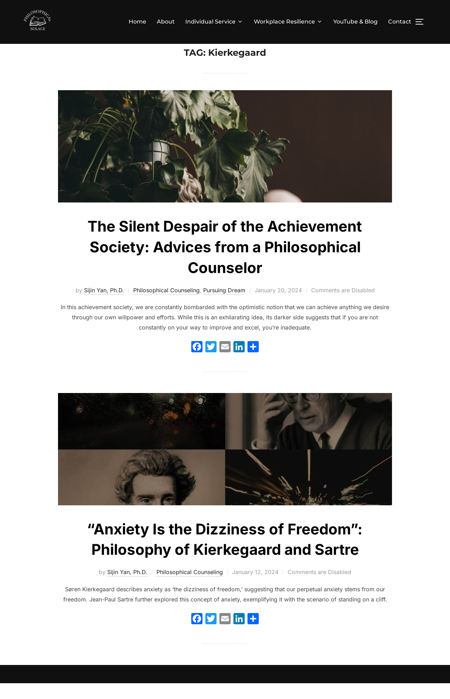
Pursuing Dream (224, 305)
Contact (399, 21)
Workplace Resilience (288, 21)
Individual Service (214, 21)
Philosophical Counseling (166, 305)
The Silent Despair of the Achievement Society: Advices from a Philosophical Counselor (225, 262)
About (166, 21)
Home (137, 21)
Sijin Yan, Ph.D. (104, 305)
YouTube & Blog (355, 21)
